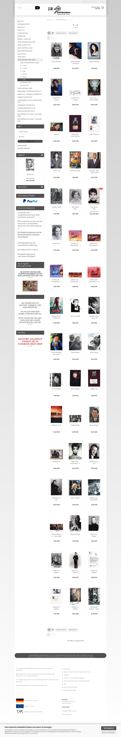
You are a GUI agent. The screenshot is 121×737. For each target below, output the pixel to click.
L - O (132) (23, 74)
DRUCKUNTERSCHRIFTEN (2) (26, 111)
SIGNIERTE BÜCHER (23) (24, 97)
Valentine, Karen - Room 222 (94, 317)
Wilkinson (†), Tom (94, 462)
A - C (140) (23, 65)
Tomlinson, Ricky (75, 171)
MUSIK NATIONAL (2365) (24, 48)
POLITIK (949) (21, 54)
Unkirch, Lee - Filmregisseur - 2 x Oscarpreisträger (75, 280)
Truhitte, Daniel (56, 207)
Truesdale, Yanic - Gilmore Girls (94, 171)
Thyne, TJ (56, 134)
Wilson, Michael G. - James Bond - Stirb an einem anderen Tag (56, 535)
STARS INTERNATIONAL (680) (26, 60)
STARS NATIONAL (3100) (24, 88)
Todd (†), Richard (94, 134)
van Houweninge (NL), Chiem (56, 353)
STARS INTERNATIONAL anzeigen (29, 63)
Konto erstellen (22, 145)
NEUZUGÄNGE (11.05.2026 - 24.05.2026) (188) (29, 115)
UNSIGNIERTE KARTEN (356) (26, 105)
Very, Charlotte (56, 389)
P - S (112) (23, 77)
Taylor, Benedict (56, 61)
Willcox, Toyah (75, 498)
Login (103, 2)
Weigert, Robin (75, 425)
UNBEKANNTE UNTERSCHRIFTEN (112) (29, 91)
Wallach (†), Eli (56, 425)
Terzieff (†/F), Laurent (75, 98)
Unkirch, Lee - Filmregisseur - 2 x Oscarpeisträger (75, 244)
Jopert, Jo (30, 174)
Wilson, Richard (75, 534)
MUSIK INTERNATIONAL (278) (26, 42)
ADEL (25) (20, 21)
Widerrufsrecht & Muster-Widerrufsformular (77, 672)
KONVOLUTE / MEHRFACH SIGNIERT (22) (29, 94)
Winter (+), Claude (94, 535)
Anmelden (30, 141)
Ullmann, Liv (56, 243)
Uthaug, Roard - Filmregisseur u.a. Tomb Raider (56, 317)
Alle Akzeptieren (109, 728)
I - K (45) (22, 71)
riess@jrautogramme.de (69, 711)
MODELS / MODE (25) (24, 39)
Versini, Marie (75, 352)
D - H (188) (23, 68)
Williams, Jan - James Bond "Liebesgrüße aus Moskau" (94, 498)
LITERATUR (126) (22, 33)
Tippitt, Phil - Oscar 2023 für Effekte (75, 135)
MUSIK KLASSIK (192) (23, 45)
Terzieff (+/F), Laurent (56, 98)
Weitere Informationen (109, 732)
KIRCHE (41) (21, 27)
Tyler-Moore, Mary (75, 207)
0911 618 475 (68, 714)
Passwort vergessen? (24, 148)
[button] (49, 33)
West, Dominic (94, 425)
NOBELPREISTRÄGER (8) (24, 51)
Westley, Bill (56, 461)
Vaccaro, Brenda (75, 316)
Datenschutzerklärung (31, 733)
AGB (65, 684)
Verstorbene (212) (25, 82)
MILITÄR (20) (21, 36)
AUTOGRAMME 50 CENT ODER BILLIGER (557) (29, 101)
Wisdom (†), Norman (75, 571)
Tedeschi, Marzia (94, 61)
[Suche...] (37, 7)
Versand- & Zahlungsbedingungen (74, 678)
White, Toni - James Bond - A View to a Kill (75, 462)
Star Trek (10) (24, 85)
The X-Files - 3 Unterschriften (94, 98)
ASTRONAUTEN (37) (23, 24)
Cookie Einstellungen (70, 690)
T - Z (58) (23, 80)
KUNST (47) (20, 30)
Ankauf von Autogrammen (90, 2)
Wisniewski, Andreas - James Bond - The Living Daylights (94, 607)
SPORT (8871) (21, 57)
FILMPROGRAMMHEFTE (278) (26, 108)
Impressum (67, 669)
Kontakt (66, 675)
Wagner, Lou (94, 389)
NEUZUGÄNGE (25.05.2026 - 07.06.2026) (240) (29, 120)
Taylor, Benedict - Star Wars (75, 62)
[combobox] (61, 33)
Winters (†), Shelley (56, 571)
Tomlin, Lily (56, 171)
